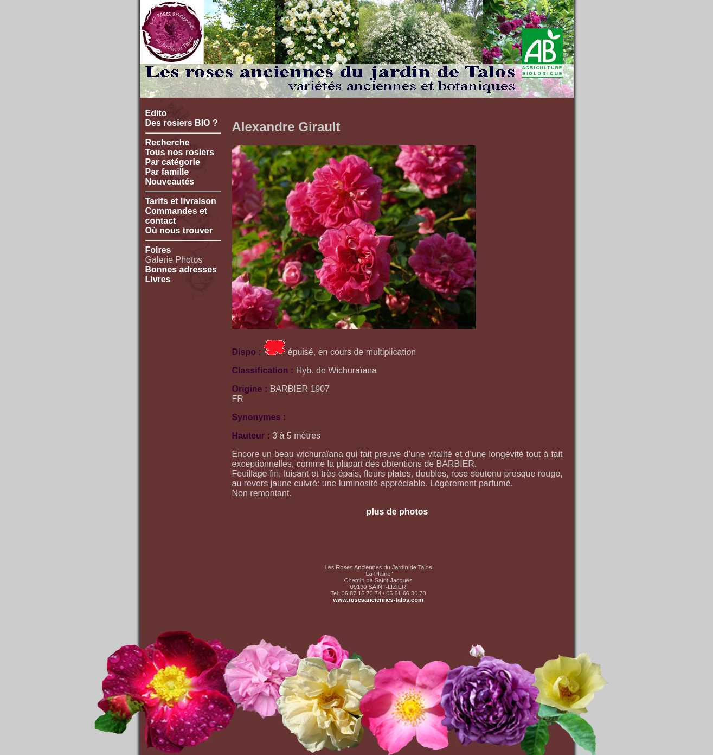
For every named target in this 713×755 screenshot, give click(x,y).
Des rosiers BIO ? (181, 123)
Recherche (167, 142)
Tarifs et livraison (180, 201)
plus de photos (397, 511)
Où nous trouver (179, 230)
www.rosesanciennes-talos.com (378, 600)
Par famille (167, 171)
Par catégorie (172, 162)
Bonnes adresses (181, 269)
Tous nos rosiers (180, 152)
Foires (158, 250)
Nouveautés (170, 181)
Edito (156, 113)
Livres (158, 279)
